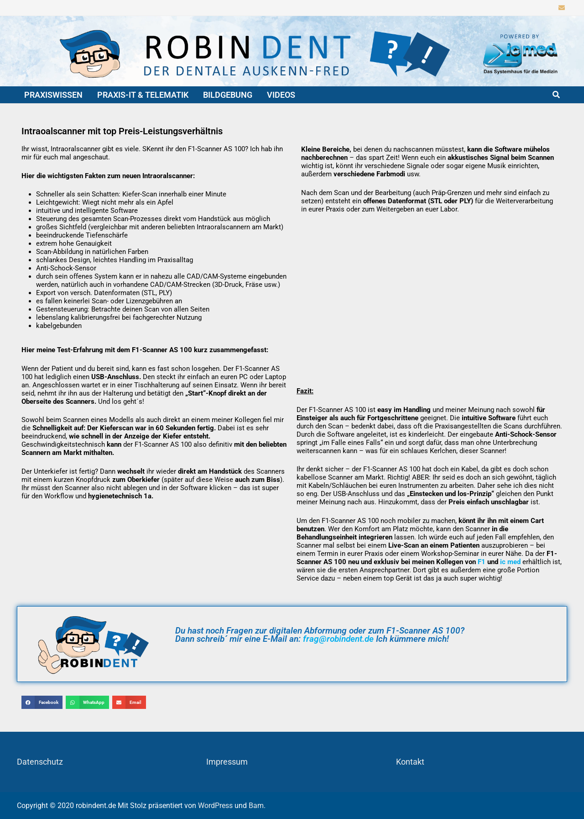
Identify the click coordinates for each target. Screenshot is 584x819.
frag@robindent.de (338, 639)
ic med (510, 562)
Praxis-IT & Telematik (142, 95)
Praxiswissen (53, 95)
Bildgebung (227, 95)
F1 (481, 562)
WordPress (215, 805)
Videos (281, 95)
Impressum (227, 761)
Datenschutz (40, 761)
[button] (42, 702)
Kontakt (410, 761)
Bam (256, 805)
